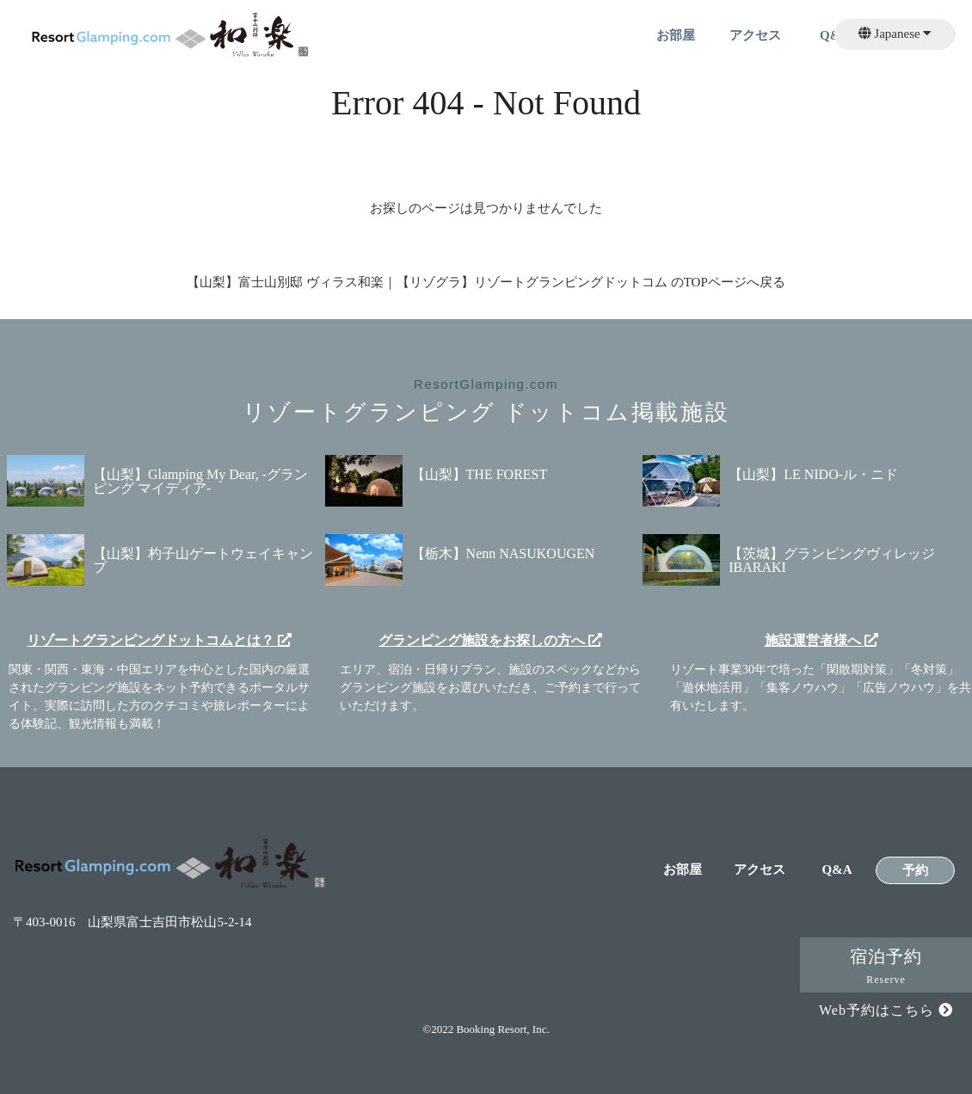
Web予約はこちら (886, 1010)
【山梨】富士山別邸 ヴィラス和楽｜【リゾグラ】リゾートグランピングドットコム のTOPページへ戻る (486, 282)
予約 (915, 870)
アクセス (755, 35)
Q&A (837, 870)
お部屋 (675, 35)
